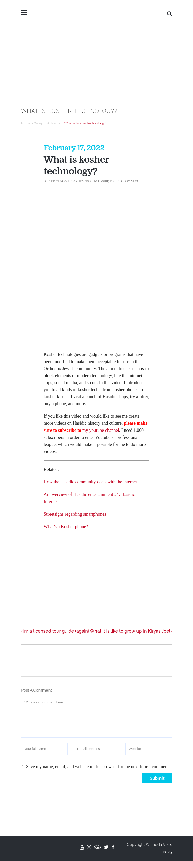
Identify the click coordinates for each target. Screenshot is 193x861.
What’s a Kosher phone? (66, 526)
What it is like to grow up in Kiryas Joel (131, 631)
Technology (119, 181)
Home (25, 123)
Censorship (99, 181)
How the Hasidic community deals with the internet (90, 481)
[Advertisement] (96, 63)
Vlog (135, 181)
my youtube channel (100, 430)
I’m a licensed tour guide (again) (55, 631)
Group (38, 123)
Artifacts (53, 123)
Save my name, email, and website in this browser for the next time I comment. (98, 766)
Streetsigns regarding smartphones (75, 514)
